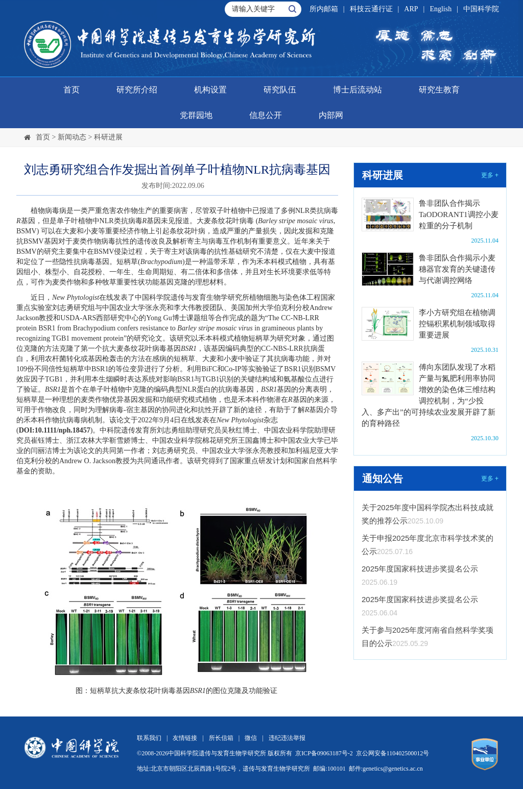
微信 (251, 738)
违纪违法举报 (287, 738)
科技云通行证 (371, 9)
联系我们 (149, 738)
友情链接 (185, 738)
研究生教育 (439, 89)
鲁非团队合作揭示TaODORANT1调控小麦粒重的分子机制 (458, 214)
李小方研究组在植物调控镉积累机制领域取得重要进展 (457, 323)
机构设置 (210, 89)
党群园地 (196, 115)
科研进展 (108, 137)
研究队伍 (280, 89)
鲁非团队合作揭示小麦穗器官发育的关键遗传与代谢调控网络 (457, 269)
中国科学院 (481, 9)
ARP (411, 9)
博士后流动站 (357, 89)
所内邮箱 (324, 9)
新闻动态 (72, 137)
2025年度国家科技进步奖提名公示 (420, 568)
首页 (71, 89)
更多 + (489, 175)
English (440, 9)
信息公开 (265, 115)
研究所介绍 (136, 89)
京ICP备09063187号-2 (324, 753)
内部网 (331, 115)
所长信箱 (221, 738)
